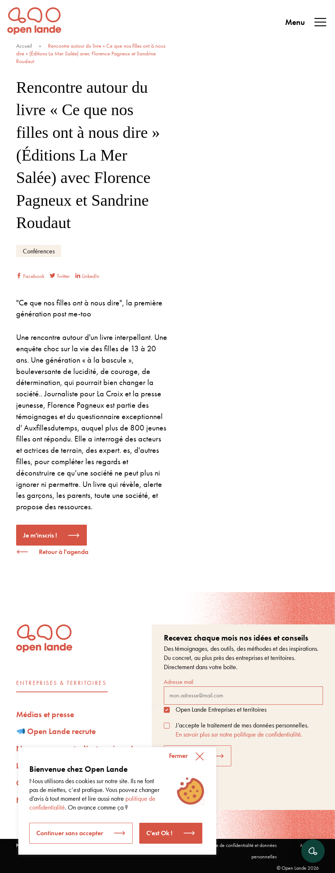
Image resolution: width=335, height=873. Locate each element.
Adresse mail (243, 691)
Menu (306, 22)
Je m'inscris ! (40, 535)
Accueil (24, 45)
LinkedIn (87, 276)
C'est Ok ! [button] (159, 833)
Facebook (30, 276)
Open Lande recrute (56, 731)
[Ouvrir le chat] (313, 851)
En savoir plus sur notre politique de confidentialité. (239, 734)
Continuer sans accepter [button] (69, 833)
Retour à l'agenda (63, 551)
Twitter (60, 276)
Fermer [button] (178, 755)
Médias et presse (45, 714)
